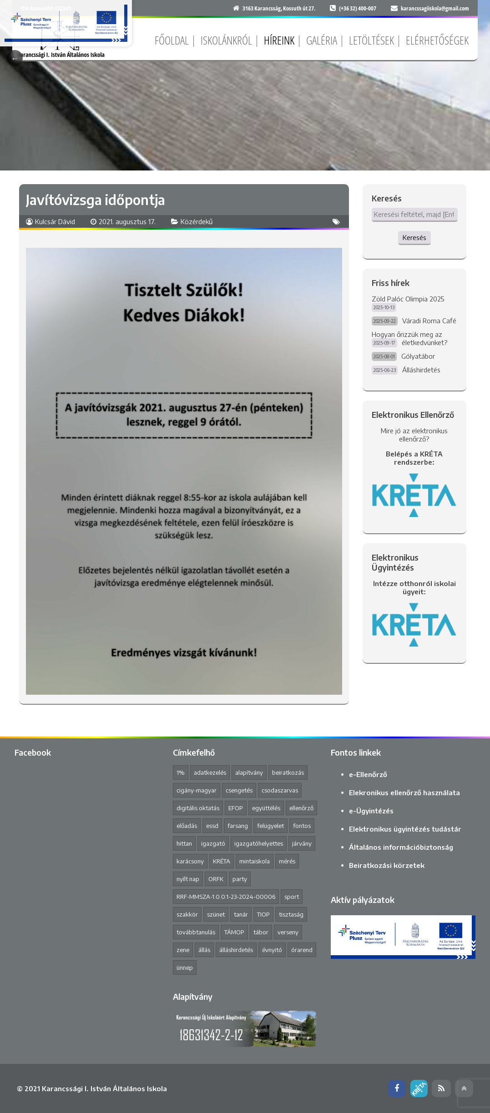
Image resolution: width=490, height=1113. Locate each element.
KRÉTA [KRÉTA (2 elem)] (221, 861)
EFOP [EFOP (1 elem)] (235, 808)
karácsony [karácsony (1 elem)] (190, 861)
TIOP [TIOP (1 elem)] (263, 914)
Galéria (321, 40)
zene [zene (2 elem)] (183, 949)
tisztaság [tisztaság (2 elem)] (291, 914)
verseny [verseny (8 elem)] (288, 932)
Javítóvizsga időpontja (95, 199)
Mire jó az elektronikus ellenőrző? (414, 434)
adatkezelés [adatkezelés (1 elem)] (210, 772)
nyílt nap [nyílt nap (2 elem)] (188, 878)
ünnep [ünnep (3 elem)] (185, 967)
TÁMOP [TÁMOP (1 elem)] (234, 932)
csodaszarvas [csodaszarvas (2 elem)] (280, 790)
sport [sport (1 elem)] (291, 896)
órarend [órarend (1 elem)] (302, 949)
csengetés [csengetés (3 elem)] (239, 790)
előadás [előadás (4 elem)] (187, 825)
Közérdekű (196, 221)
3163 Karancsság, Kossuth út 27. (278, 8)
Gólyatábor (418, 356)
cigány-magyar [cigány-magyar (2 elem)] (197, 790)
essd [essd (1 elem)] (212, 825)
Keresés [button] (414, 237)
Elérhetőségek (437, 40)
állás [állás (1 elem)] (204, 949)
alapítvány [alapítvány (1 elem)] (249, 772)
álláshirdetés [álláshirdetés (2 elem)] (236, 949)
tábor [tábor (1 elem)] (260, 932)
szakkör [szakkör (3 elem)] (187, 914)
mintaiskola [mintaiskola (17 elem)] (254, 861)
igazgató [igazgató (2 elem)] (213, 843)
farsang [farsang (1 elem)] (237, 825)
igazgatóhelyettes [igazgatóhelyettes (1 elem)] (258, 843)
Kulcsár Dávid (55, 221)
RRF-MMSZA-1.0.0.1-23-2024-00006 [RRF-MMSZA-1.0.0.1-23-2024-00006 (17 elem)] (226, 896)
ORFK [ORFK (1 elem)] (215, 878)
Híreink (279, 40)
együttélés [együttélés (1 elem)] (266, 808)
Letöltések (371, 40)
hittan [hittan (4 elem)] (184, 843)
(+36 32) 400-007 (357, 8)
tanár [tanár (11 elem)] (241, 914)
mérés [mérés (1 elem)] (287, 861)
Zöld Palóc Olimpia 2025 (408, 299)
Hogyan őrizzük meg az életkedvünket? (410, 338)
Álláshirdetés (421, 370)
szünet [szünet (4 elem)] (216, 914)
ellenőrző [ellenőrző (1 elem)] (301, 808)
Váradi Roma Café (429, 320)
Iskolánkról (226, 40)
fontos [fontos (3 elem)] (302, 825)
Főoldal (172, 40)
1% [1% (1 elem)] (181, 772)
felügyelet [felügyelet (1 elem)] (270, 825)
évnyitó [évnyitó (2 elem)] (272, 949)
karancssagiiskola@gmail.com (435, 8)
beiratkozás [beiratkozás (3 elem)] (288, 772)
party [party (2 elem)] (239, 878)
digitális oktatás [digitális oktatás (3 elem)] (198, 808)
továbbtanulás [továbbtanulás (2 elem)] (196, 932)
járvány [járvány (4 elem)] (302, 843)
